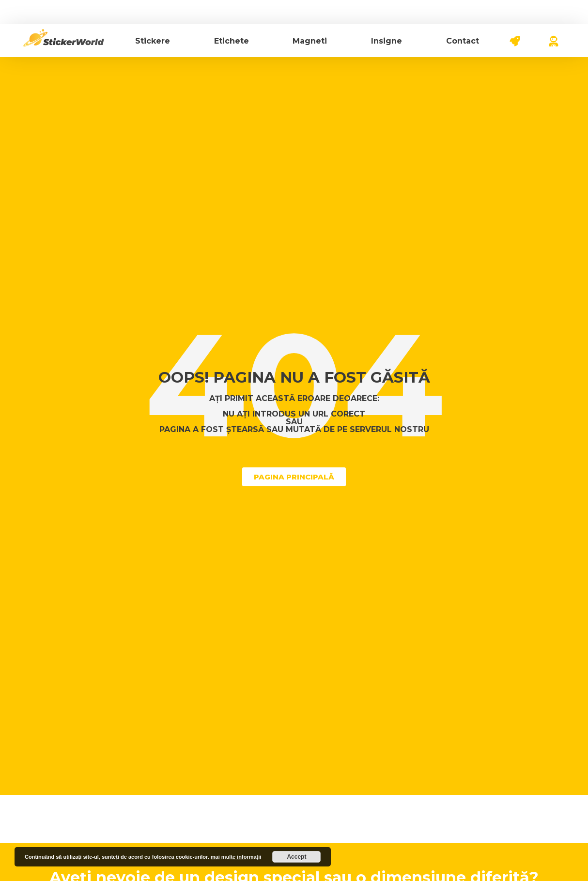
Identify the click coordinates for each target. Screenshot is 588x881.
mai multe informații (236, 857)
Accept (296, 856)
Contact (462, 41)
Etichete (231, 41)
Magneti (310, 41)
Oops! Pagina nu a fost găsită (294, 377)
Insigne (386, 41)
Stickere (152, 41)
